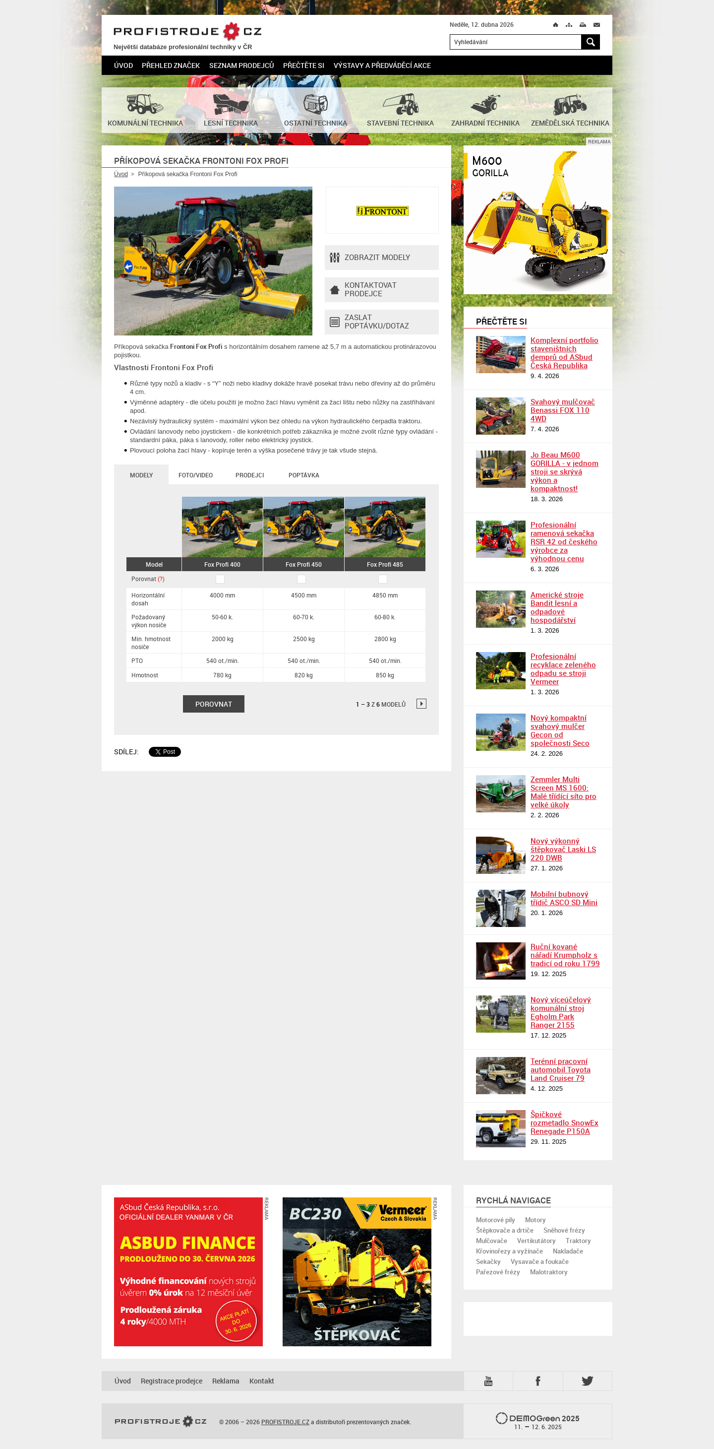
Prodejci (250, 475)
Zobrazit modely (370, 257)
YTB (490, 1381)
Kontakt (261, 1380)
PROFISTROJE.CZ (187, 32)
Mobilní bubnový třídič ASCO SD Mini (564, 898)
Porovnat (148, 579)
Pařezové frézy (498, 1271)
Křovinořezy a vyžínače (509, 1251)
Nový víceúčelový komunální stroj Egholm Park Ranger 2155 (561, 1012)
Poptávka (304, 475)
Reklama (225, 1380)
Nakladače (568, 1251)
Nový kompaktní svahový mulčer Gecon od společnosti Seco (560, 730)
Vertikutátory (536, 1240)
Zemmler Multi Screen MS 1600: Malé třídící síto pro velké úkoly (563, 791)
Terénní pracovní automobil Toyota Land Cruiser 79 (561, 1069)
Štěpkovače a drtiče (505, 1230)
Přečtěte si (303, 65)
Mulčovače (491, 1240)
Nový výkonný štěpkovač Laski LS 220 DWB (563, 849)
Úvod (123, 65)
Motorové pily (495, 1219)
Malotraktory (549, 1271)
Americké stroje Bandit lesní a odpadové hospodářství (557, 607)
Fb (539, 1381)
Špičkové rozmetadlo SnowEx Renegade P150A (564, 1122)
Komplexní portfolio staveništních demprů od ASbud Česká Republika (564, 352)
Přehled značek (171, 65)
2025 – (538, 1421)
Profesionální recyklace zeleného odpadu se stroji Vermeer (563, 668)
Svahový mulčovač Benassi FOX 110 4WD (563, 409)
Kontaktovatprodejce (363, 289)
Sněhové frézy (564, 1230)
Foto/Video (195, 475)
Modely (141, 475)
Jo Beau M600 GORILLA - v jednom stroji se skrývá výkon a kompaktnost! (564, 471)
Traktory (578, 1240)
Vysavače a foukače (540, 1261)
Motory (535, 1219)
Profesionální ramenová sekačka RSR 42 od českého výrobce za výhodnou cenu (564, 541)
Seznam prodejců (241, 65)
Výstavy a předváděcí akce (382, 65)
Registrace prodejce (171, 1380)
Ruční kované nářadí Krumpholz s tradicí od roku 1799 (565, 954)
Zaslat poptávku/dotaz (369, 322)
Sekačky (488, 1261)
